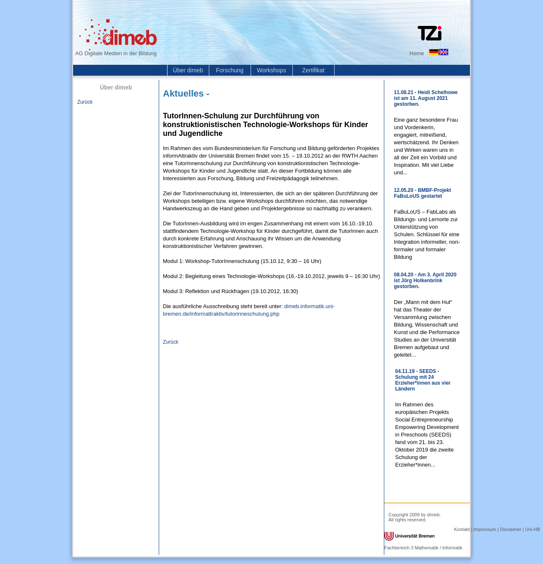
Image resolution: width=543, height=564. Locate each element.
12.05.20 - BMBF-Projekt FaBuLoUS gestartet (422, 193)
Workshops (271, 70)
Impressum (485, 529)
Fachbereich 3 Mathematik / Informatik (423, 547)
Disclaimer (510, 529)
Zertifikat (313, 70)
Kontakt (461, 529)
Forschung (230, 70)
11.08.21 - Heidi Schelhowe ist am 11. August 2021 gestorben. (426, 98)
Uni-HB (532, 529)
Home (416, 53)
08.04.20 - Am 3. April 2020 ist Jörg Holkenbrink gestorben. (425, 280)
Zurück (85, 102)
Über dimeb (188, 70)
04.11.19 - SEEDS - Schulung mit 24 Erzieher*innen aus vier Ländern (423, 380)
